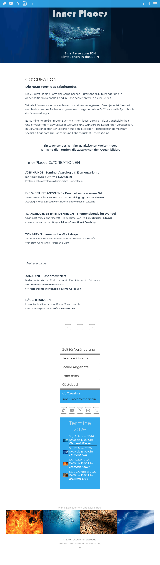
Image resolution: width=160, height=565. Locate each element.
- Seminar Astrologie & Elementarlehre (71, 172)
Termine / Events (75, 358)
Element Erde (78, 478)
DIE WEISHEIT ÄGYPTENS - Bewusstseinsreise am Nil (63, 193)
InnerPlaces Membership (79, 399)
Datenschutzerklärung (88, 543)
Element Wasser (80, 443)
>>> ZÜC (91, 238)
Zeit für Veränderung (78, 349)
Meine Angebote (75, 367)
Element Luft (78, 455)
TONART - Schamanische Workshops (51, 234)
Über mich (70, 376)
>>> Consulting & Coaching (80, 222)
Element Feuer (79, 466)
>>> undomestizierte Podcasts (42, 284)
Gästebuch (70, 384)
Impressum (66, 543)
